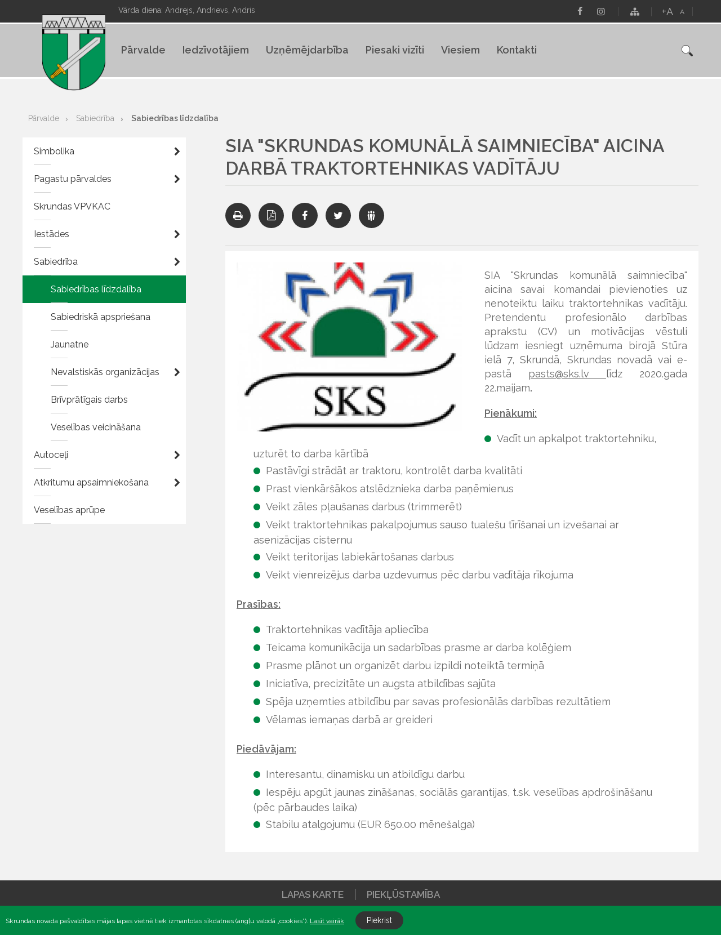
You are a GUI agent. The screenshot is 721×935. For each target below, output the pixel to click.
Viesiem (460, 50)
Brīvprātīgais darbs (89, 399)
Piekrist (379, 920)
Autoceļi (51, 454)
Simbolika (54, 151)
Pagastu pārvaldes (73, 178)
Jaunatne (69, 344)
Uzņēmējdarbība (307, 50)
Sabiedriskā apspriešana (100, 316)
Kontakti (517, 50)
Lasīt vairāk (327, 921)
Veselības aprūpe (69, 510)
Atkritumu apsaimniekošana (91, 482)
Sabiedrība (95, 118)
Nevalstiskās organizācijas (105, 372)
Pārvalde (143, 50)
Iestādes (51, 234)
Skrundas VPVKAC (72, 206)
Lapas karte (313, 894)
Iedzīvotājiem (216, 50)
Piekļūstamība (403, 894)
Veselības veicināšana (96, 427)
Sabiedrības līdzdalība (175, 118)
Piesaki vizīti (395, 50)
